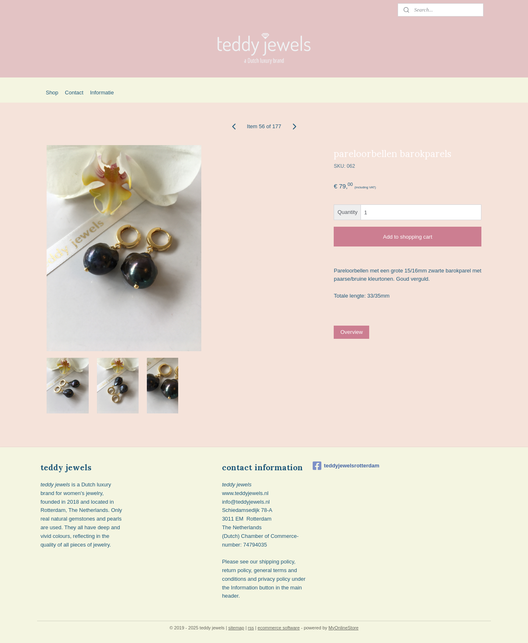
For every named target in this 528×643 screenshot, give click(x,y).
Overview (351, 332)
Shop (52, 92)
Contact (74, 92)
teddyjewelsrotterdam (346, 466)
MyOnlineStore (343, 627)
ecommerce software (279, 627)
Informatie (102, 92)
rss (251, 627)
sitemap (236, 627)
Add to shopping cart (407, 237)
